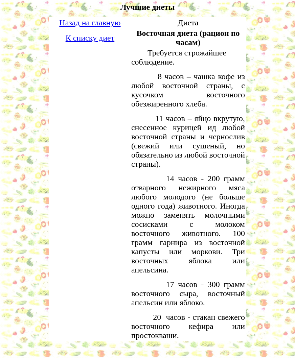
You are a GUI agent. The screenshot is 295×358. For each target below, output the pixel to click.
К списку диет (90, 37)
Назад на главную (89, 22)
